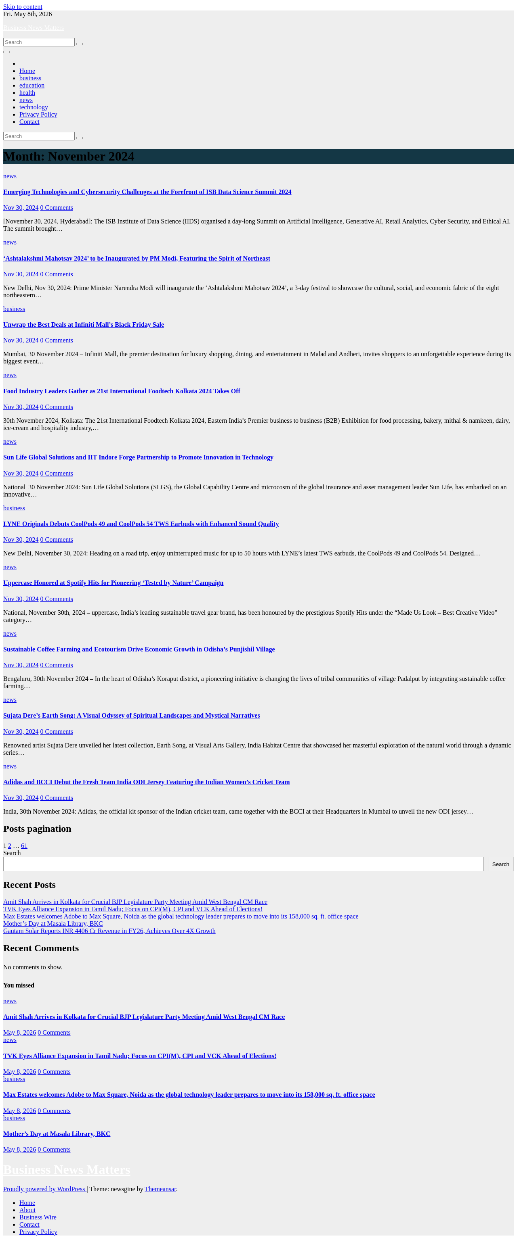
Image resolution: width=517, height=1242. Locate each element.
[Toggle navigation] (6, 52)
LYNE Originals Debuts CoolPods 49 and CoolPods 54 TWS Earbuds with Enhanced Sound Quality (141, 523)
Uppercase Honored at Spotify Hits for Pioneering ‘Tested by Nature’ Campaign (113, 582)
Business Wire (38, 1217)
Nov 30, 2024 (21, 207)
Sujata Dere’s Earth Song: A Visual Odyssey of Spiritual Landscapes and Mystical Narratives (131, 715)
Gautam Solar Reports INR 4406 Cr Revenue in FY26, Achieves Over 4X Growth (109, 930)
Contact (29, 121)
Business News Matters (33, 27)
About (27, 1210)
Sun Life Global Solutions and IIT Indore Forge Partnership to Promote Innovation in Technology (138, 457)
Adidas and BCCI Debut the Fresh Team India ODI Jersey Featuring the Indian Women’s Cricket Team (146, 782)
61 (24, 845)
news (26, 99)
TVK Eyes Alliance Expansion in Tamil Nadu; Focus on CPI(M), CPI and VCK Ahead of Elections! (133, 909)
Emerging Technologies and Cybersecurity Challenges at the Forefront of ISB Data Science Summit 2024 (147, 191)
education (31, 85)
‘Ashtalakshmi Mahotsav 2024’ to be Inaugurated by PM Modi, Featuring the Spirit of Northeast (136, 258)
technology (33, 107)
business (30, 78)
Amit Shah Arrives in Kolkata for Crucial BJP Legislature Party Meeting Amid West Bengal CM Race (135, 901)
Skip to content (22, 6)
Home (27, 70)
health (27, 92)
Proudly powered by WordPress (44, 1189)
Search (12, 853)
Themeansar (160, 1189)
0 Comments (56, 207)
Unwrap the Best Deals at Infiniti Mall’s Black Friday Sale (83, 324)
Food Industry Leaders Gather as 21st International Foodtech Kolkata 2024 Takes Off (121, 391)
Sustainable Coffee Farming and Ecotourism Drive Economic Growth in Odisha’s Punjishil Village (139, 649)
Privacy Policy (38, 114)
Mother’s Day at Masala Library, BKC (53, 923)
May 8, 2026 (19, 1032)
